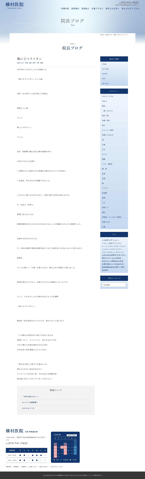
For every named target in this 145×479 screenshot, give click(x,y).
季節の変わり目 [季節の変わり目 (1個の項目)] (107, 261)
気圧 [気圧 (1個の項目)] (118, 261)
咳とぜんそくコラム (57, 467)
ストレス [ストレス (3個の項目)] (112, 246)
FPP (103, 78)
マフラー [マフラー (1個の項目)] (119, 249)
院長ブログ (20, 63)
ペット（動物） (107, 164)
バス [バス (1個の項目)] (110, 249)
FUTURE (105, 69)
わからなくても (28, 408)
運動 (103, 159)
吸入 (103, 125)
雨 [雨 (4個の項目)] (124, 267)
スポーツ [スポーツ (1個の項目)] (118, 246)
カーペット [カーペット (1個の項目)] (105, 246)
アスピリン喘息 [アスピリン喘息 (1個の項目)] (107, 243)
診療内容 (65, 8)
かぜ (103, 149)
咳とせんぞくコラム (131, 8)
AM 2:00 (105, 83)
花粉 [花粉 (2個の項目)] (122, 264)
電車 (103, 198)
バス (103, 202)
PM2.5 (104, 101)
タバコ (104, 154)
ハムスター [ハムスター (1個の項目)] (105, 249)
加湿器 (104, 193)
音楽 (26, 63)
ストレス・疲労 (107, 130)
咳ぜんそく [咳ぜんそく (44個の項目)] (107, 258)
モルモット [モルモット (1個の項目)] (111, 252)
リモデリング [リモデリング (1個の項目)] (119, 252)
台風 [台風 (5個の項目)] (111, 255)
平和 (38, 63)
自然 (30, 63)
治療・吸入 (106, 120)
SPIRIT (105, 74)
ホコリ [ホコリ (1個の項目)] (114, 249)
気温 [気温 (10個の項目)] (121, 261)
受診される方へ (112, 8)
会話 (103, 178)
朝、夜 (104, 169)
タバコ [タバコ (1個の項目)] (123, 246)
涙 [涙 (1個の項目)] (106, 264)
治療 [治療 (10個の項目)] (104, 264)
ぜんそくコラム (107, 96)
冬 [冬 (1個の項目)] (105, 255)
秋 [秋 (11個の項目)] (115, 264)
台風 (103, 227)
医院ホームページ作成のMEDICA (93, 475)
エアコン (105, 188)
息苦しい (105, 207)
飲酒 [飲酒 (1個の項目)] (106, 270)
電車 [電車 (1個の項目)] (103, 270)
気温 (103, 173)
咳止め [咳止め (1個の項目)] (114, 258)
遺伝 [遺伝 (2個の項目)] (114, 267)
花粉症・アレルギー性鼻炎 (112, 217)
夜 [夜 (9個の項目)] (117, 258)
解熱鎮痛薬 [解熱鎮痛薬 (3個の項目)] (106, 267)
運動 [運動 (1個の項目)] (111, 267)
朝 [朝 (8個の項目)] (113, 261)
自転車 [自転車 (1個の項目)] (118, 264)
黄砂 (103, 106)
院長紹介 (85, 8)
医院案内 (75, 8)
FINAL (104, 64)
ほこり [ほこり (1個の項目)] (117, 240)
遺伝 (103, 212)
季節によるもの (107, 135)
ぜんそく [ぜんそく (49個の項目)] (111, 240)
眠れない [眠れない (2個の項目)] (111, 264)
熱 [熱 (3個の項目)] (108, 264)
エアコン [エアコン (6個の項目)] (115, 243)
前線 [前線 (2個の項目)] (107, 255)
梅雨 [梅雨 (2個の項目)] (115, 261)
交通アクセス (97, 8)
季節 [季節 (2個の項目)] (119, 258)
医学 (34, 63)
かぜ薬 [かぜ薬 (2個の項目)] (104, 240)
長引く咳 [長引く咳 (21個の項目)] (119, 267)
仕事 (103, 144)
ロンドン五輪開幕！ (30, 402)
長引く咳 (105, 115)
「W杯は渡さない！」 (31, 396)
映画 (41, 63)
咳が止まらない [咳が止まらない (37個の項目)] (119, 255)
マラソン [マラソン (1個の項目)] (105, 252)
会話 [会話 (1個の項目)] (103, 255)
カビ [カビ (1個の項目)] (120, 243)
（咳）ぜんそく (107, 111)
